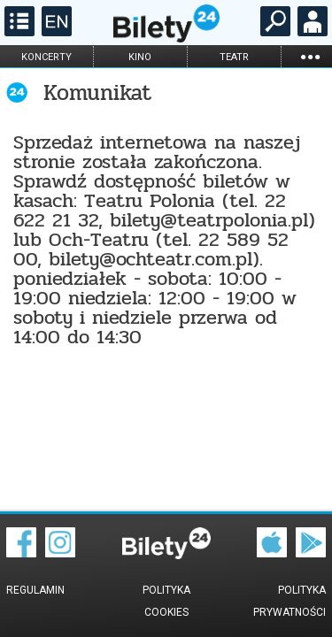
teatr (234, 57)
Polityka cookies (166, 601)
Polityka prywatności (289, 601)
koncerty (46, 57)
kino (139, 57)
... (309, 56)
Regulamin (35, 590)
